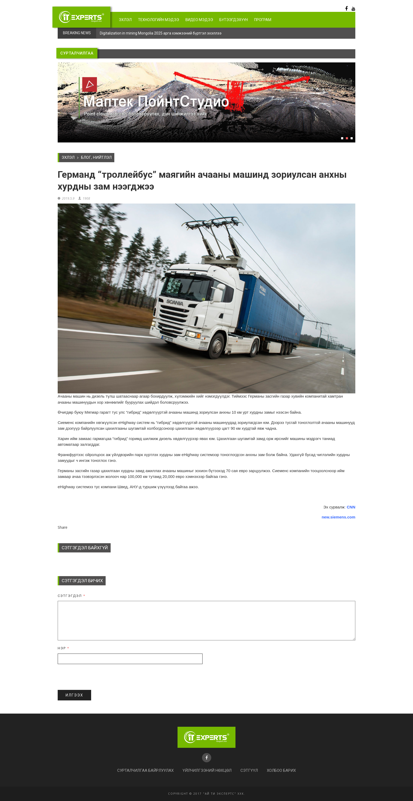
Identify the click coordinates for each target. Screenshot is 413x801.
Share (62, 527)
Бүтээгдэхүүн (233, 20)
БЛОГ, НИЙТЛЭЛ (96, 157)
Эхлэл (125, 20)
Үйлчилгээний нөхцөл (207, 770)
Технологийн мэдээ (158, 20)
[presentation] (98, 677)
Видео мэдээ (199, 20)
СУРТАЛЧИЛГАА (77, 53)
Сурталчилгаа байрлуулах (145, 770)
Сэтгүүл (249, 770)
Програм (262, 20)
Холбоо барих (281, 770)
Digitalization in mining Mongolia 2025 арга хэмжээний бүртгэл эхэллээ (161, 33)
